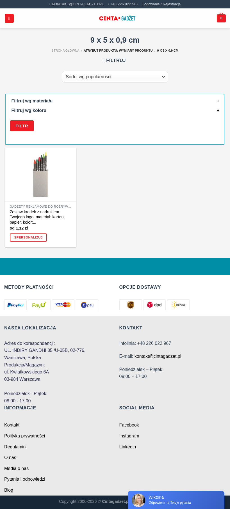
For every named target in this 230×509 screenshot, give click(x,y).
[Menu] (9, 18)
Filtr (21, 125)
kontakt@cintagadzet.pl (158, 356)
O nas (10, 457)
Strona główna (65, 50)
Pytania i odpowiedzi (24, 479)
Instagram (129, 436)
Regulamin (15, 446)
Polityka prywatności (24, 436)
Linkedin (127, 446)
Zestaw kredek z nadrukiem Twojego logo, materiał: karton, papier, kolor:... (37, 217)
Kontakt (11, 425)
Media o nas (16, 468)
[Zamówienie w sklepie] (115, 76)
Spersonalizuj (28, 237)
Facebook (129, 425)
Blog (8, 490)
